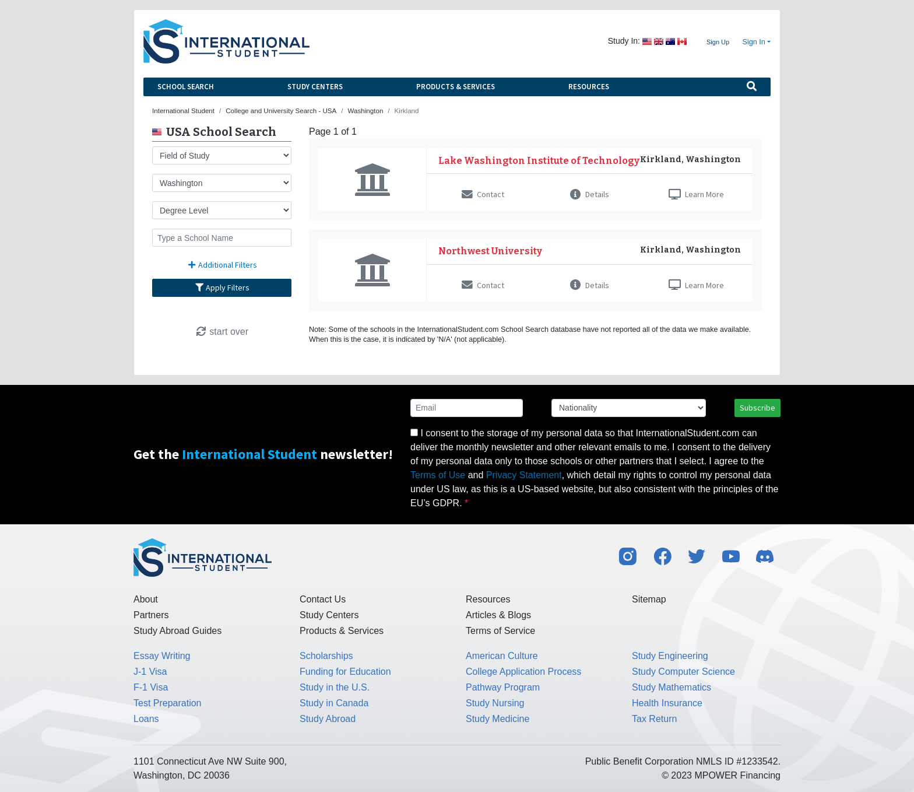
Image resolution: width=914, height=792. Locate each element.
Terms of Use (437, 475)
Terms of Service (500, 631)
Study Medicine (497, 719)
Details (589, 194)
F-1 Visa (150, 687)
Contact (483, 194)
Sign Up (717, 41)
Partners (150, 615)
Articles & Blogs (498, 615)
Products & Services (455, 87)
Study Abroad (328, 719)
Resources (588, 87)
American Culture (502, 656)
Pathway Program (503, 687)
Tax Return (654, 719)
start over (221, 332)
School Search (185, 87)
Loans (146, 719)
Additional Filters (222, 265)
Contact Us (323, 599)
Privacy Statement (524, 475)
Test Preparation (167, 703)
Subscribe (757, 407)
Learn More (696, 194)
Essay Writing (162, 656)
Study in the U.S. (335, 687)
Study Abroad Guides (177, 631)
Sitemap (649, 599)
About (145, 599)
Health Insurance (667, 703)
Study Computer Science (683, 672)
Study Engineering (670, 656)
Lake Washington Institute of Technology (538, 160)
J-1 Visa (150, 672)
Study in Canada (334, 703)
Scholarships (326, 656)
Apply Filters (222, 287)
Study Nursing (495, 703)
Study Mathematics (671, 687)
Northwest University (490, 251)
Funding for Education (345, 672)
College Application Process (523, 672)
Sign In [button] (754, 42)
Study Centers (315, 87)
